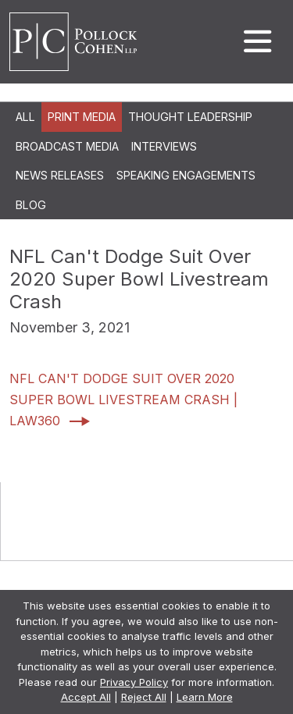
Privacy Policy (134, 682)
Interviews (164, 146)
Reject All (143, 697)
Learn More (205, 697)
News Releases (60, 175)
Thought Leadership (190, 116)
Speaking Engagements (185, 175)
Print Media (82, 116)
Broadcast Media (67, 146)
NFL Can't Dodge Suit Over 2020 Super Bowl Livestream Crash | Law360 (123, 399)
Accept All (86, 697)
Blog (31, 204)
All (25, 116)
